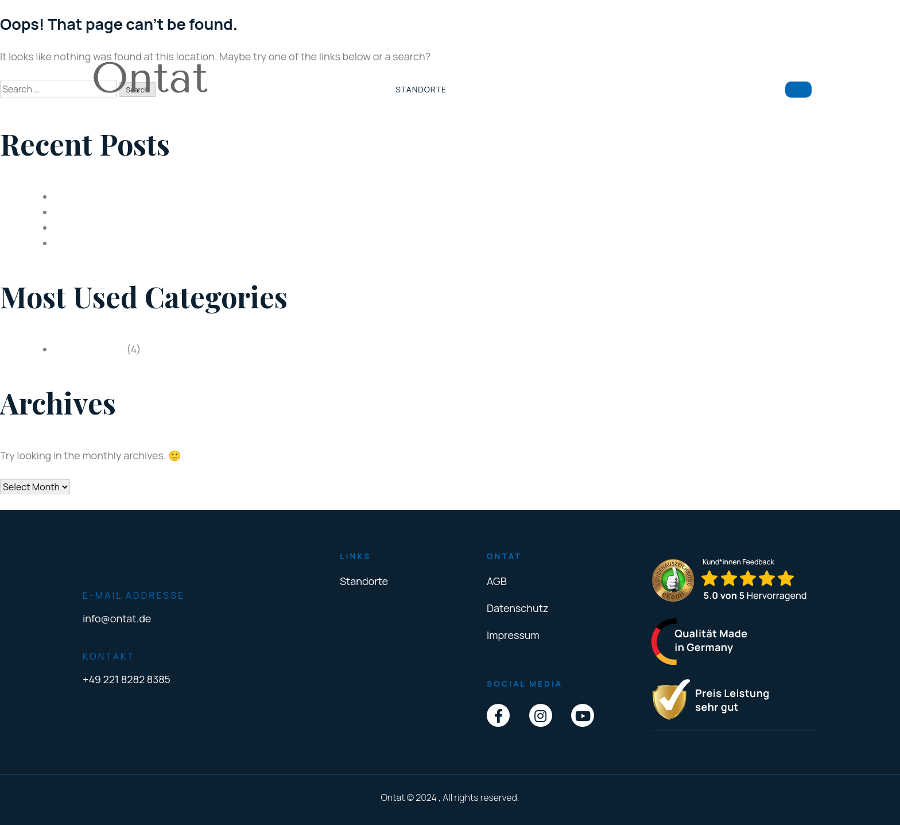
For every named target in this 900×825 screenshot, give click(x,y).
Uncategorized (89, 349)
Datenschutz (517, 608)
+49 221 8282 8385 (126, 679)
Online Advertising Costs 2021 (124, 243)
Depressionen (87, 196)
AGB (497, 581)
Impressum (513, 635)
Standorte (421, 89)
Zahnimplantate (92, 212)
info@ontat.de (117, 618)
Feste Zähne (83, 227)
